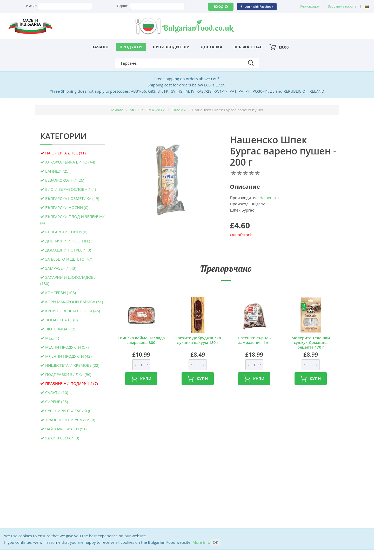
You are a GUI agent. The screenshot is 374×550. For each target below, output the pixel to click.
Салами (178, 109)
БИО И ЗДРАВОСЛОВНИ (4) (70, 189)
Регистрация (309, 6)
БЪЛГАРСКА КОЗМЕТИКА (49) (72, 198)
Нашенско (269, 197)
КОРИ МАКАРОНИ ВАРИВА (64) (74, 301)
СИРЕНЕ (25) (56, 401)
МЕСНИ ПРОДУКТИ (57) (67, 347)
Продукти (131, 46)
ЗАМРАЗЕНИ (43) (60, 268)
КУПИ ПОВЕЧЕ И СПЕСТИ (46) (72, 310)
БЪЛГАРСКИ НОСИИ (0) (67, 207)
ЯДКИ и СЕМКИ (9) (62, 437)
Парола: (123, 6)
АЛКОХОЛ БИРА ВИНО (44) (70, 162)
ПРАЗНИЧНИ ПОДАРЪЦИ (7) (71, 383)
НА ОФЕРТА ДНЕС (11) (65, 152)
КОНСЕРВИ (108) (60, 292)
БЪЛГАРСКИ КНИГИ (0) (66, 231)
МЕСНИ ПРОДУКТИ (147, 109)
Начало (100, 46)
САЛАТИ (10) (56, 392)
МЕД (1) (52, 338)
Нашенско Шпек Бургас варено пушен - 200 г (283, 150)
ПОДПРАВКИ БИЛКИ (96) (68, 374)
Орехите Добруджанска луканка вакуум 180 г (198, 340)
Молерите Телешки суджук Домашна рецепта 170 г (310, 342)
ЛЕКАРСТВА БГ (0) (61, 319)
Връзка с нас (248, 46)
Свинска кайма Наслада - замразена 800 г (141, 340)
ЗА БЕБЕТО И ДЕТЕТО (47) (68, 259)
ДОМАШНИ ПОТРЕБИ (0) (68, 250)
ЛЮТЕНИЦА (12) (60, 328)
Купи (141, 378)
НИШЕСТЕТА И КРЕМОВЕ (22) (72, 365)
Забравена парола (342, 6)
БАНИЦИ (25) (57, 171)
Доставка (212, 46)
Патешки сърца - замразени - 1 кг (254, 340)
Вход (221, 6)
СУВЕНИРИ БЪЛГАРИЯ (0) (68, 410)
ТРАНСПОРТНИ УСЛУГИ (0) (70, 419)
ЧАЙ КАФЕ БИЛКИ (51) (66, 428)
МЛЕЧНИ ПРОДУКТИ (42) (68, 356)
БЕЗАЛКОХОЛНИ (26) (64, 180)
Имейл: (31, 6)
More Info (201, 542)
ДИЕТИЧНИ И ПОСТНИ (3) (69, 240)
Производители (171, 46)
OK (215, 542)
